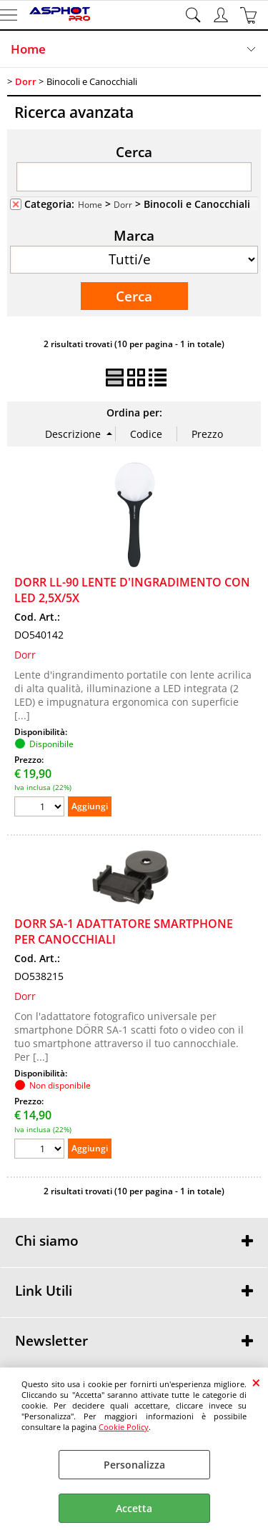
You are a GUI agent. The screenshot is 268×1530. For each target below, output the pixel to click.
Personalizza (134, 1464)
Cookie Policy (124, 1426)
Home (28, 49)
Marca (134, 235)
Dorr (123, 204)
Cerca (134, 151)
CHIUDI (256, 1382)
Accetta (134, 1508)
